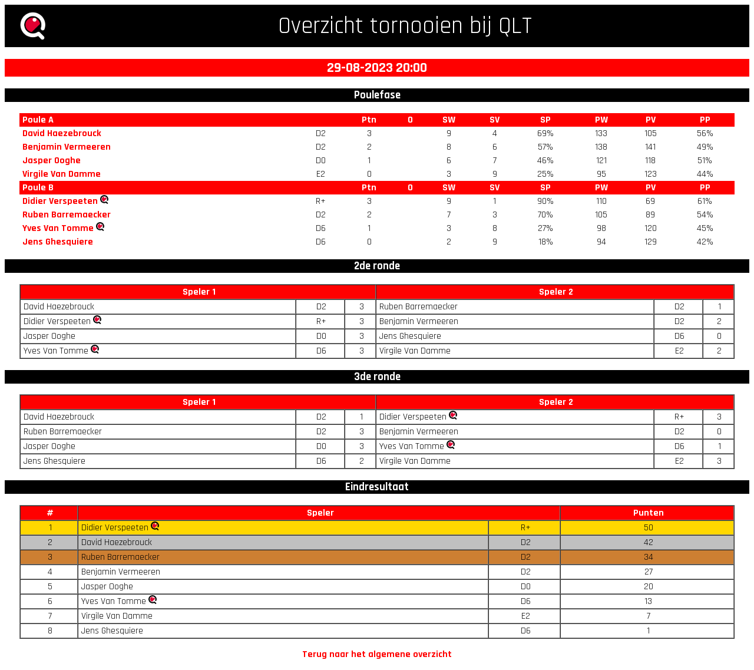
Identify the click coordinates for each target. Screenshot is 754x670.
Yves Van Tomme (58, 228)
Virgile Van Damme (61, 174)
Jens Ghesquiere (57, 242)
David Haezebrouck (61, 133)
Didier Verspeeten (60, 201)
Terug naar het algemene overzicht (377, 654)
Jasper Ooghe (51, 160)
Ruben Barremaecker (66, 215)
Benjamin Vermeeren (66, 147)
